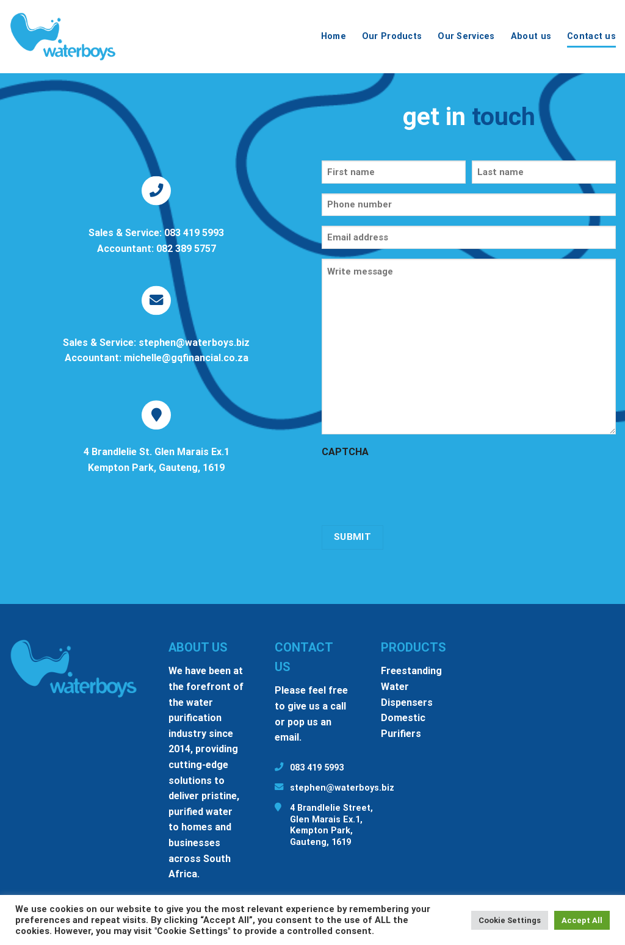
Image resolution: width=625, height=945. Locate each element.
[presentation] (414, 488)
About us (531, 36)
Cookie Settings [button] (510, 920)
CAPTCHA (345, 452)
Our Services (466, 36)
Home (333, 36)
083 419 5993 (317, 768)
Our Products (392, 36)
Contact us (591, 36)
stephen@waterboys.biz (342, 788)
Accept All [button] (582, 920)
